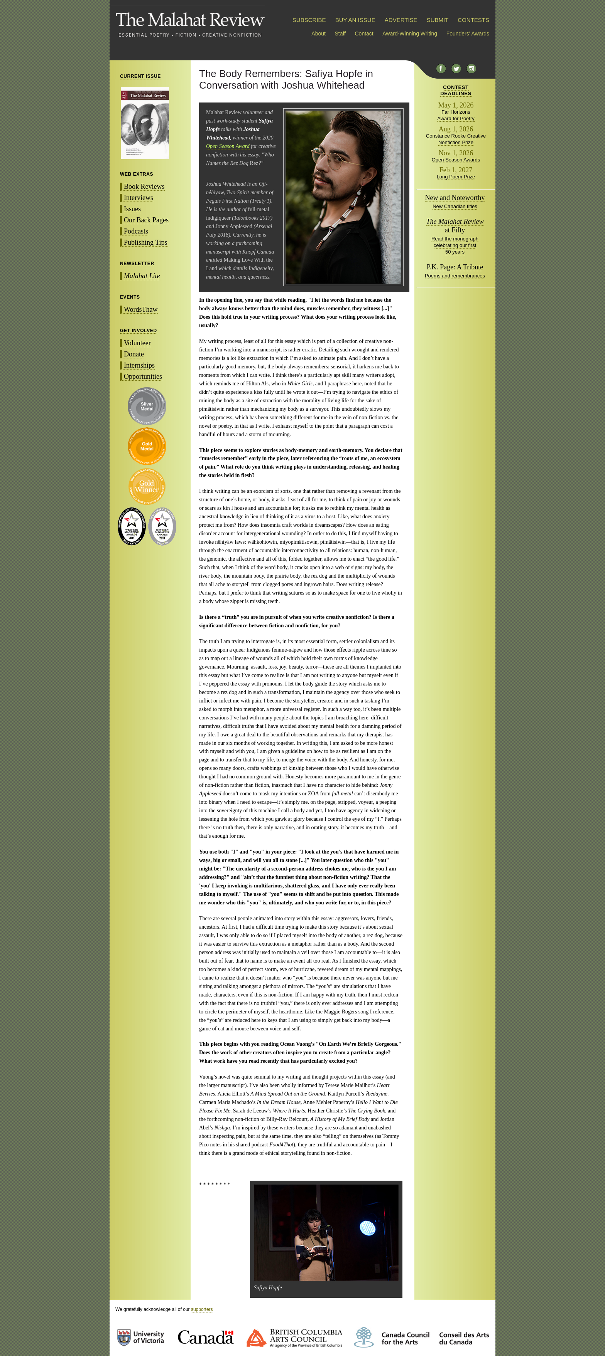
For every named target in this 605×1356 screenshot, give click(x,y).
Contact (364, 33)
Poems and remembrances (455, 276)
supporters (202, 1309)
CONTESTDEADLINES (455, 90)
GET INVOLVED (138, 330)
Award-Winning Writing (409, 33)
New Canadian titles (455, 206)
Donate (134, 354)
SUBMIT (437, 20)
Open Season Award (228, 146)
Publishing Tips (145, 242)
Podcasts (136, 231)
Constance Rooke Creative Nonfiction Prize (456, 139)
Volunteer (137, 343)
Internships (139, 365)
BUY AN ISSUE (355, 20)
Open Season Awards (456, 160)
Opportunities (143, 376)
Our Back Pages (146, 220)
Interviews (138, 198)
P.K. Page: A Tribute (455, 267)
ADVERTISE (401, 20)
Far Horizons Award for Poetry (456, 115)
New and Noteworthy (455, 198)
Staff (340, 33)
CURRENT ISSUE (140, 76)
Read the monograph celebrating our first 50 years (454, 245)
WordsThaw (141, 309)
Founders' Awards (467, 33)
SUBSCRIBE (309, 20)
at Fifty (455, 226)
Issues (132, 209)
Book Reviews (144, 186)
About (318, 33)
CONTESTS (473, 20)
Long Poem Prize (456, 177)
